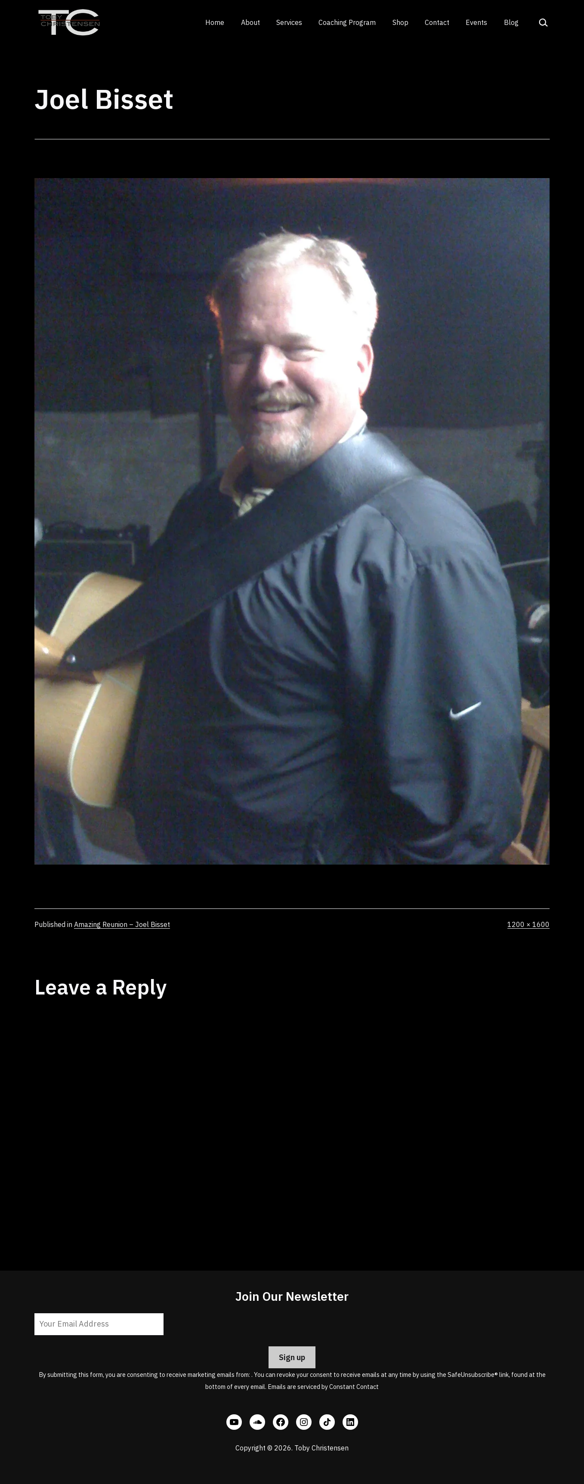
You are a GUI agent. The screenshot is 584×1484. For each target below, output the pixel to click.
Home (214, 22)
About (250, 22)
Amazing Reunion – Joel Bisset (122, 924)
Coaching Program (347, 22)
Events (476, 22)
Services (289, 22)
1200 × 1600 (528, 924)
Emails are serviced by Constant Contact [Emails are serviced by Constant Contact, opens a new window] (323, 1386)
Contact (437, 22)
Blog (511, 22)
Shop (400, 22)
